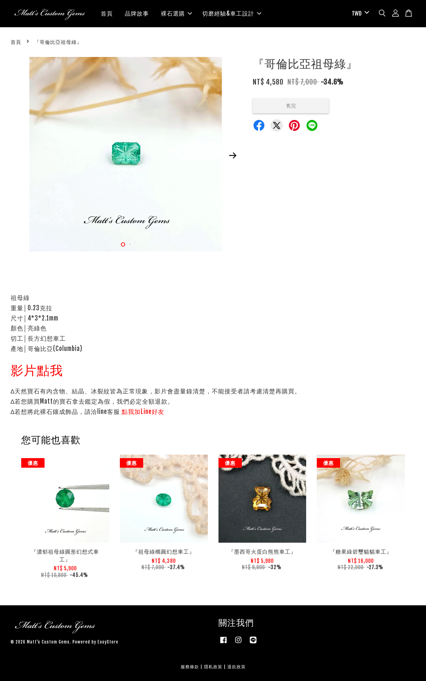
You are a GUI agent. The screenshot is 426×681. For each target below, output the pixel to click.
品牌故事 (137, 13)
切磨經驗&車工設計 (231, 13)
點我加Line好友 (143, 411)
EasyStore (108, 642)
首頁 (107, 13)
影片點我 (37, 370)
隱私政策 (213, 666)
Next (232, 155)
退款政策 (236, 666)
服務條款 (190, 666)
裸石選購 (176, 13)
